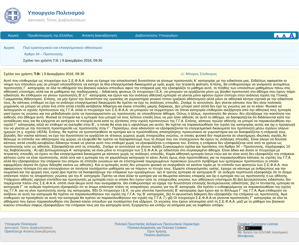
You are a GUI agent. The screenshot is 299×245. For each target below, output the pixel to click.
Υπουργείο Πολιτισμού (56, 13)
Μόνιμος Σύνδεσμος (201, 74)
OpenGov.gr (13, 231)
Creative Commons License (258, 224)
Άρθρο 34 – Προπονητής (43, 54)
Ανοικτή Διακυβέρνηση (99, 35)
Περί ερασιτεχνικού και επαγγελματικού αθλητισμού (62, 47)
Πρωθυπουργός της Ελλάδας (50, 35)
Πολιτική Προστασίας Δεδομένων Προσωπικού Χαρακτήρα (157, 224)
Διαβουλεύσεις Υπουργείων (156, 35)
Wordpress (246, 236)
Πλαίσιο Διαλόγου (157, 235)
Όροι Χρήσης (157, 231)
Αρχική (13, 35)
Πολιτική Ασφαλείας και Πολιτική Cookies (157, 227)
